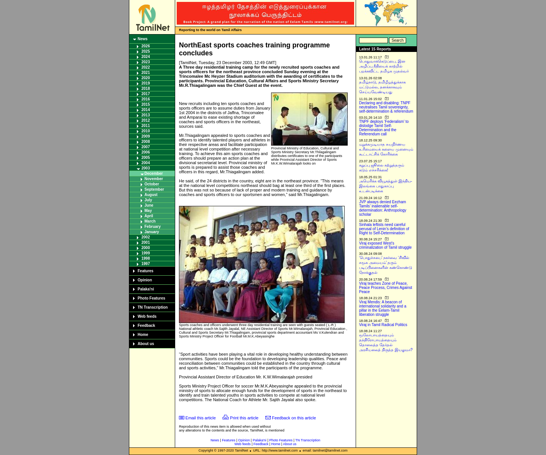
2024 (145, 57)
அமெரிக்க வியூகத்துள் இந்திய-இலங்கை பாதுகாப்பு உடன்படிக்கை (385, 186)
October (151, 184)
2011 (145, 126)
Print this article (244, 418)
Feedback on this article (294, 418)
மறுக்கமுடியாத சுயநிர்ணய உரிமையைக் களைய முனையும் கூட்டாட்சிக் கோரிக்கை (386, 149)
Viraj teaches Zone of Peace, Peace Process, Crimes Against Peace (385, 287)
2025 (145, 51)
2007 (145, 147)
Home (143, 335)
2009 (145, 136)
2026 (145, 46)
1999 (145, 253)
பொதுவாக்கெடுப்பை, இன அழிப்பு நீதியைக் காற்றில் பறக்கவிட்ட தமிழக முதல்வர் (384, 66)
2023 (145, 62)
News (142, 39)
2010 (145, 131)
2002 (145, 237)
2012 (145, 120)
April (148, 216)
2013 (145, 115)
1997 (145, 264)
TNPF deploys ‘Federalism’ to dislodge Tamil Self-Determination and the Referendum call (384, 127)
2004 (145, 163)
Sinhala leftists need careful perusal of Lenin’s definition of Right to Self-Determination (384, 229)
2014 (145, 110)
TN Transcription (153, 307)
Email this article (200, 418)
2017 (145, 94)
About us (146, 344)
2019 (145, 83)
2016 (145, 99)
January (151, 232)
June (148, 205)
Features (146, 271)
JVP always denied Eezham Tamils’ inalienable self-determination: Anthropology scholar (382, 208)
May (148, 211)
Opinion (145, 280)
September (154, 189)
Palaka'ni (146, 289)
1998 (145, 258)
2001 (145, 242)
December (153, 173)
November (153, 179)
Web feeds (147, 316)
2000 (145, 248)
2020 (145, 78)
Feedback (146, 325)
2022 (145, 67)
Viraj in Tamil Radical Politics (383, 325)
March (149, 221)
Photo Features (151, 298)
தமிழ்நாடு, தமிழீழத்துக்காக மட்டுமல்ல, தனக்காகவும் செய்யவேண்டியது (382, 87)
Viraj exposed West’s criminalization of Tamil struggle (385, 245)
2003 (145, 168)
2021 (145, 73)
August (150, 195)
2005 (145, 157)
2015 (145, 104)
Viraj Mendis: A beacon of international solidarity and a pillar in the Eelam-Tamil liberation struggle (382, 308)
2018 (145, 88)
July (148, 200)
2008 (145, 142)
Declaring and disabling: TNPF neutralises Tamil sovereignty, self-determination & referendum (386, 107)
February (152, 226)
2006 (145, 152)
